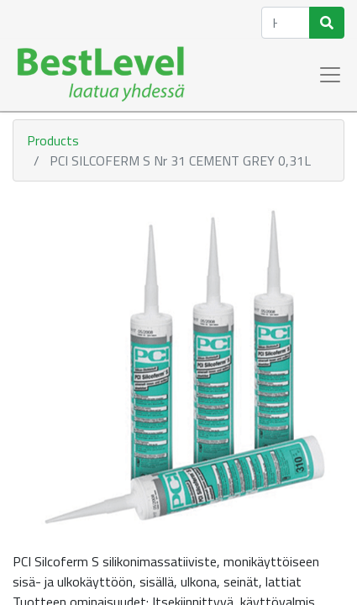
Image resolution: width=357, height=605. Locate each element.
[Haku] (326, 23)
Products (53, 140)
